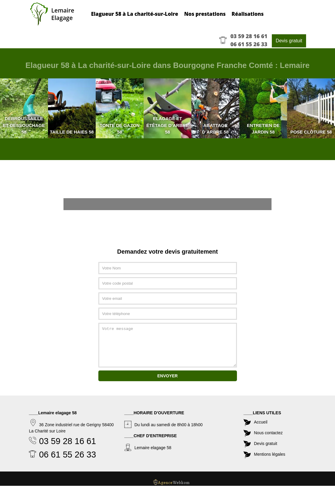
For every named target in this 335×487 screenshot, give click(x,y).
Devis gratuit (289, 41)
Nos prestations (205, 14)
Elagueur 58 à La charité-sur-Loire (135, 14)
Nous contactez (268, 431)
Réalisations (248, 14)
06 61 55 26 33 (248, 44)
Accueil (260, 421)
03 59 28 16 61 (248, 36)
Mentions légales (269, 453)
